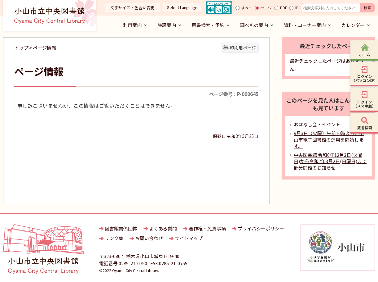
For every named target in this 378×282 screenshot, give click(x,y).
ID (297, 7)
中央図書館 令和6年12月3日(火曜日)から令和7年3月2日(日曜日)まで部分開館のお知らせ (330, 161)
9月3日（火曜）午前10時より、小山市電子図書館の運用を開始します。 (329, 139)
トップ (21, 47)
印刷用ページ (243, 47)
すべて (246, 7)
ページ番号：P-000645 (233, 93)
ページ (266, 7)
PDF (283, 7)
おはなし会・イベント (317, 124)
